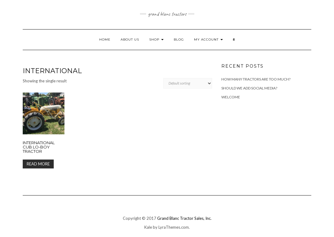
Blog (179, 39)
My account (208, 39)
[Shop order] (187, 83)
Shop (156, 39)
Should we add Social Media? (249, 88)
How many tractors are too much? (255, 79)
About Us (130, 39)
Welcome (230, 97)
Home (105, 39)
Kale (148, 227)
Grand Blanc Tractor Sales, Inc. (184, 218)
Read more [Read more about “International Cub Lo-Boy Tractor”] (38, 163)
